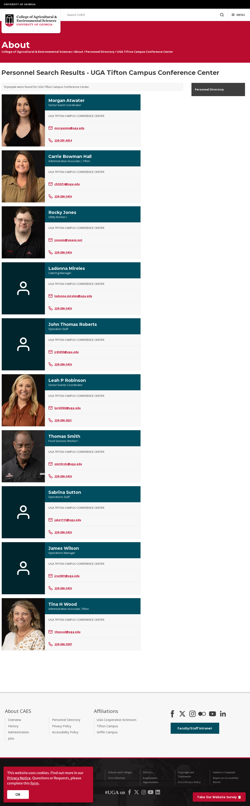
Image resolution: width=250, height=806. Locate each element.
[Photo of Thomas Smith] (23, 456)
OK (18, 794)
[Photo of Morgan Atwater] (23, 120)
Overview (14, 720)
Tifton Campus (107, 726)
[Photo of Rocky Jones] (23, 232)
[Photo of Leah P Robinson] (23, 400)
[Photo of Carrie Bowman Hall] (23, 176)
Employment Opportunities (150, 780)
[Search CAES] (140, 15)
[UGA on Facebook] (129, 793)
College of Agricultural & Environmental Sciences (37, 52)
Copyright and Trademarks (186, 774)
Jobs (11, 738)
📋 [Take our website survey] (219, 797)
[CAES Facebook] (172, 714)
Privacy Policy (61, 726)
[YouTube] (212, 714)
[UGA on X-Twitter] (136, 793)
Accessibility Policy (65, 732)
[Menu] (238, 15)
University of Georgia (20, 4)
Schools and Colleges (120, 772)
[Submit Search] (222, 15)
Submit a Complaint (224, 772)
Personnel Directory (100, 52)
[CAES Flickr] (202, 714)
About (78, 52)
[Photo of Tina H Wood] (23, 624)
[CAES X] (183, 714)
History (13, 726)
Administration (18, 732)
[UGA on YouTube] (150, 793)
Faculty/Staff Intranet (195, 728)
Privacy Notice (19, 778)
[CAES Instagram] (192, 714)
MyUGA (148, 772)
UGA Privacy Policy (189, 782)
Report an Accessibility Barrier (226, 780)
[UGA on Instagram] (144, 793)
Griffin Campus (107, 732)
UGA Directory (116, 778)
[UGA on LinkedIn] (158, 793)
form (34, 783)
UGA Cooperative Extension (116, 720)
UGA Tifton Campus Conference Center (145, 52)
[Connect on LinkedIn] (223, 714)
